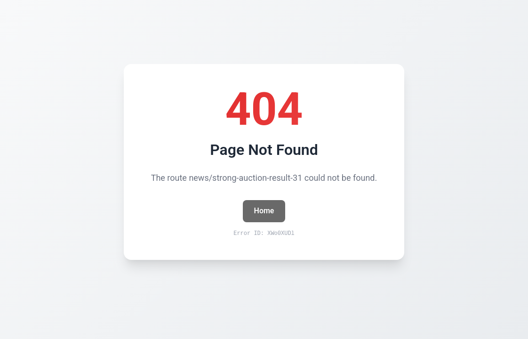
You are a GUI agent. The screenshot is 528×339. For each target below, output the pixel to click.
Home (264, 210)
